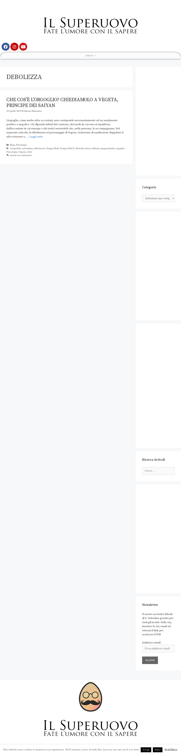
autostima (27, 148)
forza (88, 148)
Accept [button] (146, 749)
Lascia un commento (21, 155)
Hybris (95, 148)
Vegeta (22, 152)
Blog (12, 145)
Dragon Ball (52, 148)
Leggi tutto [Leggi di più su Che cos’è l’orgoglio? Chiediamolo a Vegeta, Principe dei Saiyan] (36, 136)
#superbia (15, 148)
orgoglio (120, 148)
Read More (171, 749)
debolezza (39, 148)
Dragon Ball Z (67, 148)
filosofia (80, 148)
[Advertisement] (158, 121)
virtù (29, 152)
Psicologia (21, 145)
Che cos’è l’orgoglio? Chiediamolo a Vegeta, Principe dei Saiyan (62, 103)
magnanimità (107, 148)
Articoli (90, 55)
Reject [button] (158, 749)
